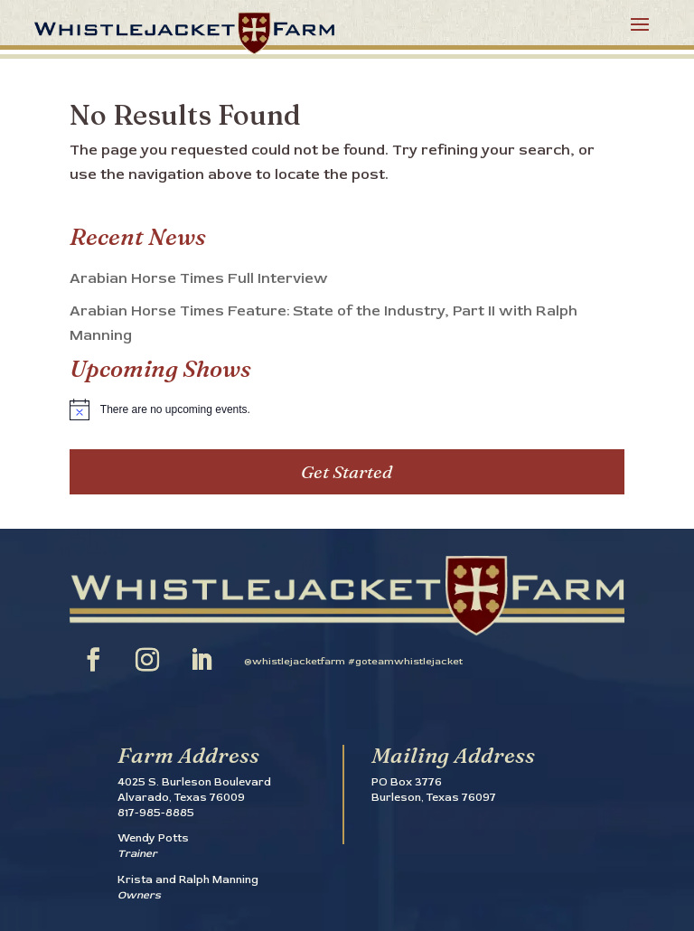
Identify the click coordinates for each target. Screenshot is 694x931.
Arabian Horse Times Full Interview (199, 278)
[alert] (347, 409)
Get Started (346, 471)
